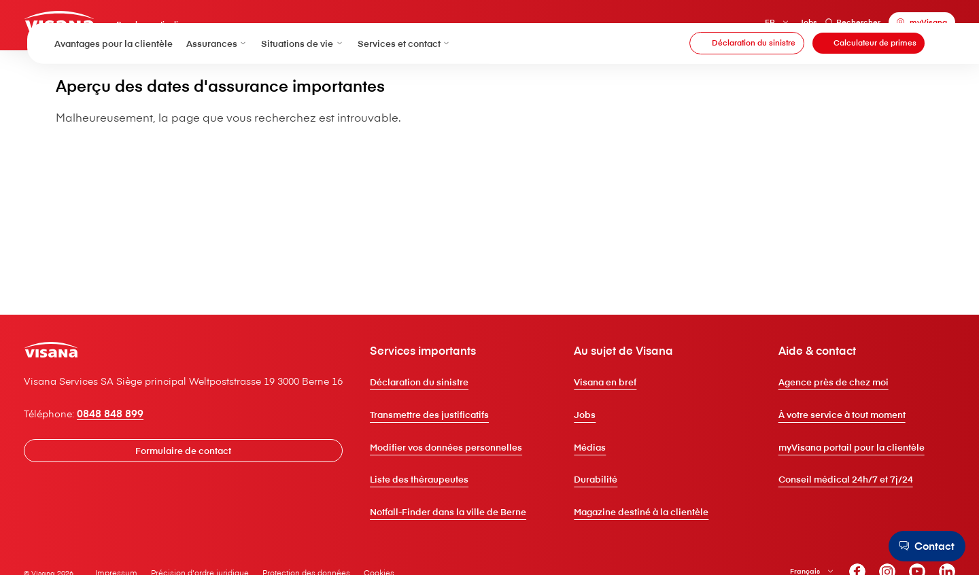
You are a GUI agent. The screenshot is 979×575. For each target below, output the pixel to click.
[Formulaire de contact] (226, 514)
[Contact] (921, 545)
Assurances (216, 74)
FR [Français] (739, 26)
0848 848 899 (143, 477)
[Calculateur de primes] (868, 74)
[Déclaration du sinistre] (746, 74)
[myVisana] (891, 26)
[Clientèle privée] (95, 25)
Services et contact (404, 74)
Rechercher (822, 27)
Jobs (777, 27)
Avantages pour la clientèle (113, 74)
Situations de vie (302, 74)
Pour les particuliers (195, 30)
